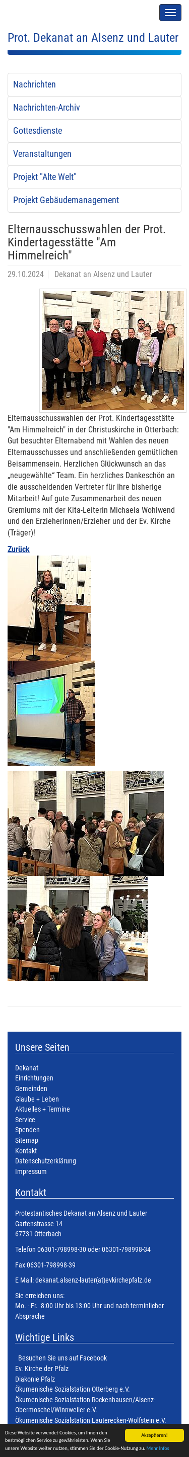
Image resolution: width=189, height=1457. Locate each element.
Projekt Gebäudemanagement (66, 200)
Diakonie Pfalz (35, 1379)
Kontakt (26, 1151)
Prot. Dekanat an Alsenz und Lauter (93, 38)
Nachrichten (34, 84)
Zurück (19, 549)
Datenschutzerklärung (45, 1161)
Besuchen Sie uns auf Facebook (62, 1358)
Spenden (27, 1130)
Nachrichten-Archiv (46, 108)
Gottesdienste (37, 131)
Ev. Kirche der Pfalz (42, 1368)
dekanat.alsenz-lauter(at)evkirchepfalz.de (92, 1280)
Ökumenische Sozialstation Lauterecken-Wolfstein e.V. (90, 1420)
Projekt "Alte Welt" (45, 177)
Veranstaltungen (42, 154)
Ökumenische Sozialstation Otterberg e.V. (72, 1389)
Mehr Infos (157, 1448)
